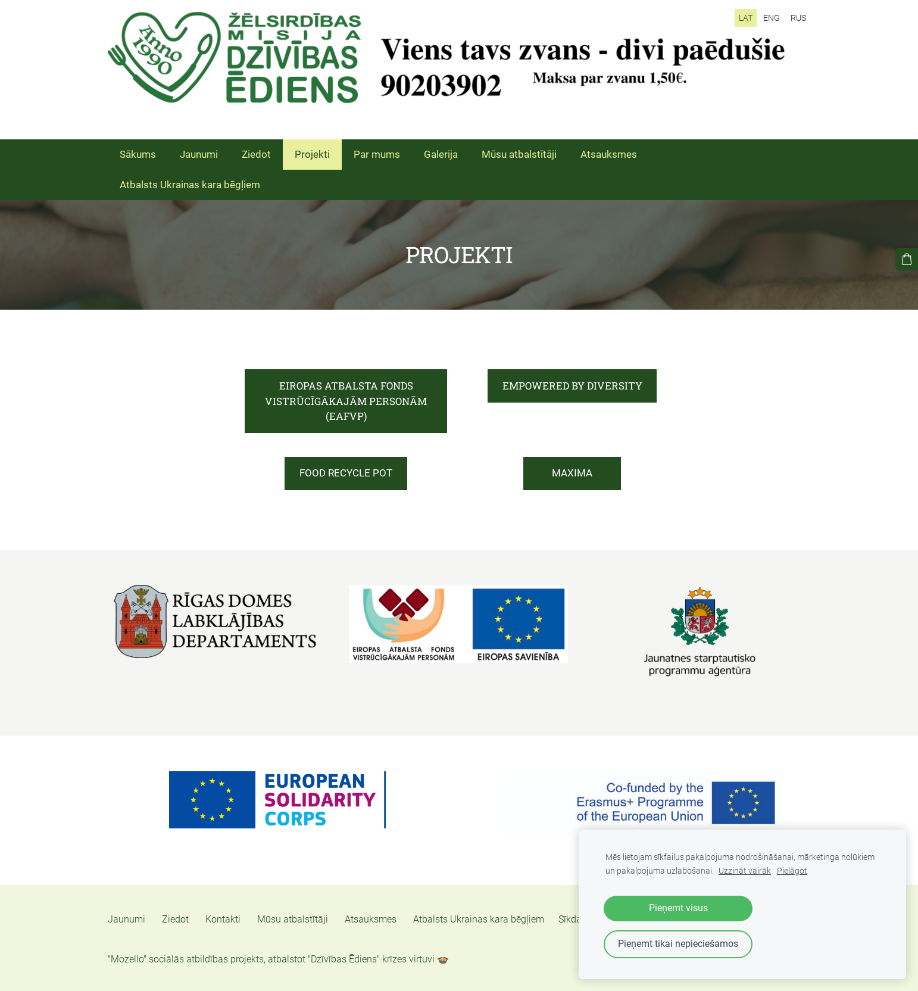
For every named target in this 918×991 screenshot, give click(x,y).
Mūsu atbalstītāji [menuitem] (519, 154)
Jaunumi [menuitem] (199, 154)
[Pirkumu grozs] (906, 259)
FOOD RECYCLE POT (345, 473)
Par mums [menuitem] (377, 154)
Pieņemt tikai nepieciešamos (678, 943)
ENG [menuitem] (771, 18)
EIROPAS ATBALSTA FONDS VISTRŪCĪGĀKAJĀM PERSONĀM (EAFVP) (346, 401)
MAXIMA (572, 473)
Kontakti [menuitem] (223, 919)
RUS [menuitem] (798, 18)
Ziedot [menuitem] (256, 154)
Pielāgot (792, 871)
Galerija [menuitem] (441, 154)
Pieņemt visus (678, 908)
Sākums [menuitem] (138, 154)
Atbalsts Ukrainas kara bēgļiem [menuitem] (190, 185)
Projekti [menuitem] (312, 154)
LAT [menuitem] (745, 18)
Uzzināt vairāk (745, 871)
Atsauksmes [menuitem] (608, 154)
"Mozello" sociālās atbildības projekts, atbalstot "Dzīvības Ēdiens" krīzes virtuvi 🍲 (278, 959)
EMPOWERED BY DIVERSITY (572, 385)
